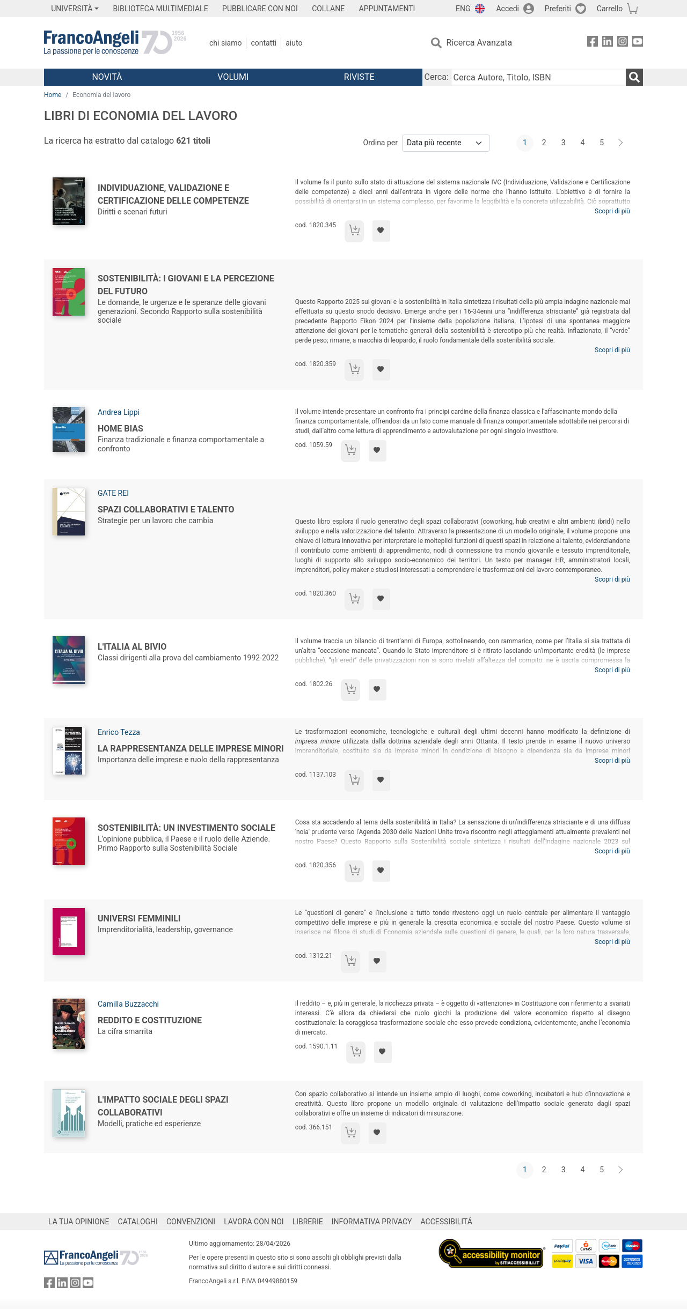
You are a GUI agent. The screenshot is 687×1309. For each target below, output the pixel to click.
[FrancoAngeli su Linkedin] (607, 43)
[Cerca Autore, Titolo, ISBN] (538, 77)
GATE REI (113, 493)
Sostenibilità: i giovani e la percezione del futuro (186, 284)
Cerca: (437, 77)
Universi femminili (139, 918)
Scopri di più (612, 211)
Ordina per (380, 142)
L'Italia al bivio (132, 647)
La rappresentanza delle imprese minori (191, 748)
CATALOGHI (138, 1221)
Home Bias (120, 428)
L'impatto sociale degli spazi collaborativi (163, 1106)
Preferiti (558, 8)
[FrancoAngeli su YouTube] (637, 43)
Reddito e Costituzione (150, 1020)
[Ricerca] (634, 77)
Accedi (507, 8)
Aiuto (294, 43)
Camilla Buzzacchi (128, 1004)
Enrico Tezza (119, 732)
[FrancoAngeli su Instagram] (622, 43)
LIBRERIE (308, 1221)
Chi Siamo (225, 43)
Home (52, 95)
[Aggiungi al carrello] (354, 231)
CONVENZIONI (190, 1221)
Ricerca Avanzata (480, 43)
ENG (463, 8)
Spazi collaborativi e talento (166, 509)
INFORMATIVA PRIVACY (372, 1221)
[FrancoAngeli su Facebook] (592, 43)
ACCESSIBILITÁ (446, 1221)
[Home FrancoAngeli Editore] (115, 43)
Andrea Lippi (119, 412)
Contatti (263, 43)
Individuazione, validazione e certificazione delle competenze (173, 194)
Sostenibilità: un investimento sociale (186, 828)
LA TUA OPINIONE (78, 1221)
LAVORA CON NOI (254, 1221)
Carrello (610, 8)
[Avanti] (621, 143)
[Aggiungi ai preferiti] (381, 231)
